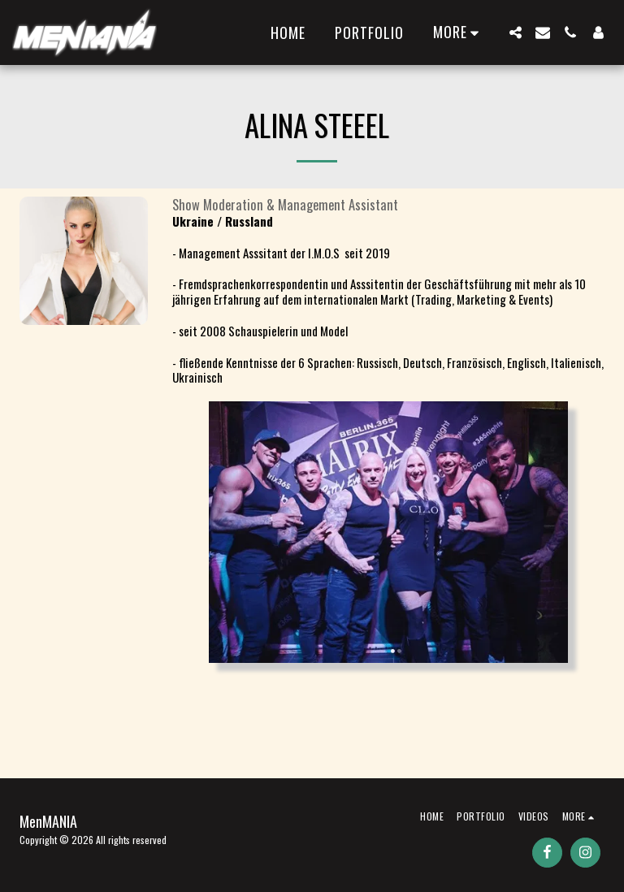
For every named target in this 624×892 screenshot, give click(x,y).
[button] (515, 32)
